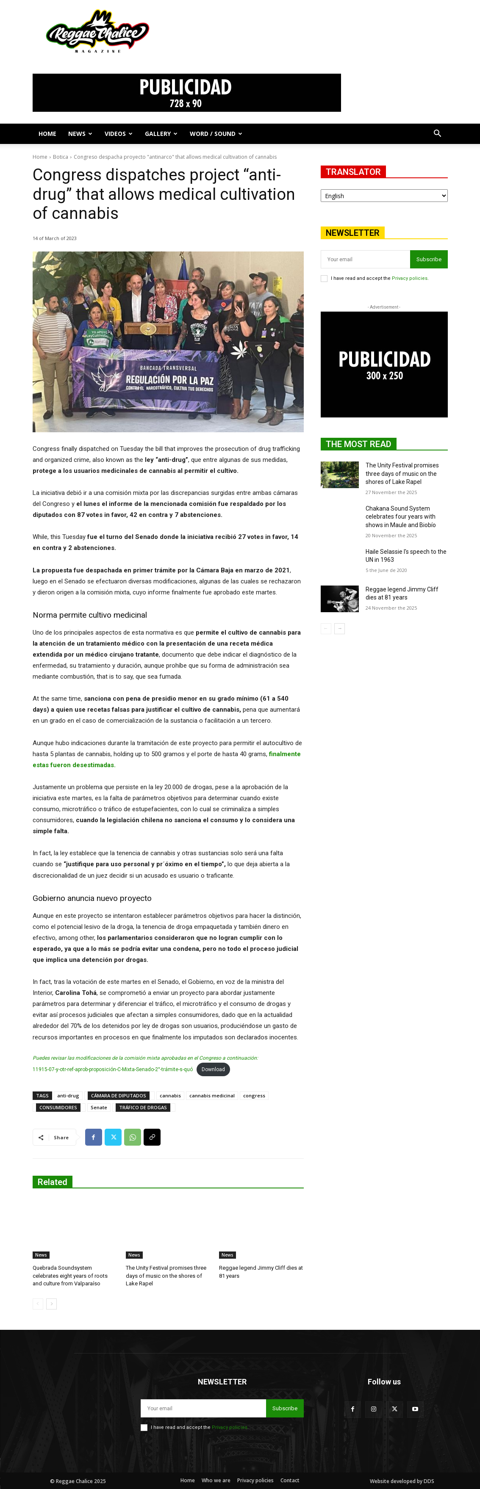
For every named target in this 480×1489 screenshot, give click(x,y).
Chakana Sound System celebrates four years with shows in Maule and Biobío (401, 516)
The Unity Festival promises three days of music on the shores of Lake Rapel (166, 1275)
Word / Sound (216, 134)
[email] (365, 259)
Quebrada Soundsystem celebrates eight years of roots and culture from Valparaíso (70, 1275)
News (80, 134)
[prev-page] (38, 1303)
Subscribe (428, 259)
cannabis (170, 1095)
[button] (437, 134)
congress (254, 1095)
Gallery (161, 134)
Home (47, 134)
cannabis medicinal (212, 1095)
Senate (99, 1107)
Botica (60, 156)
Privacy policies (409, 278)
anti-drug (68, 1095)
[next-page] (51, 1303)
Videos (119, 134)
